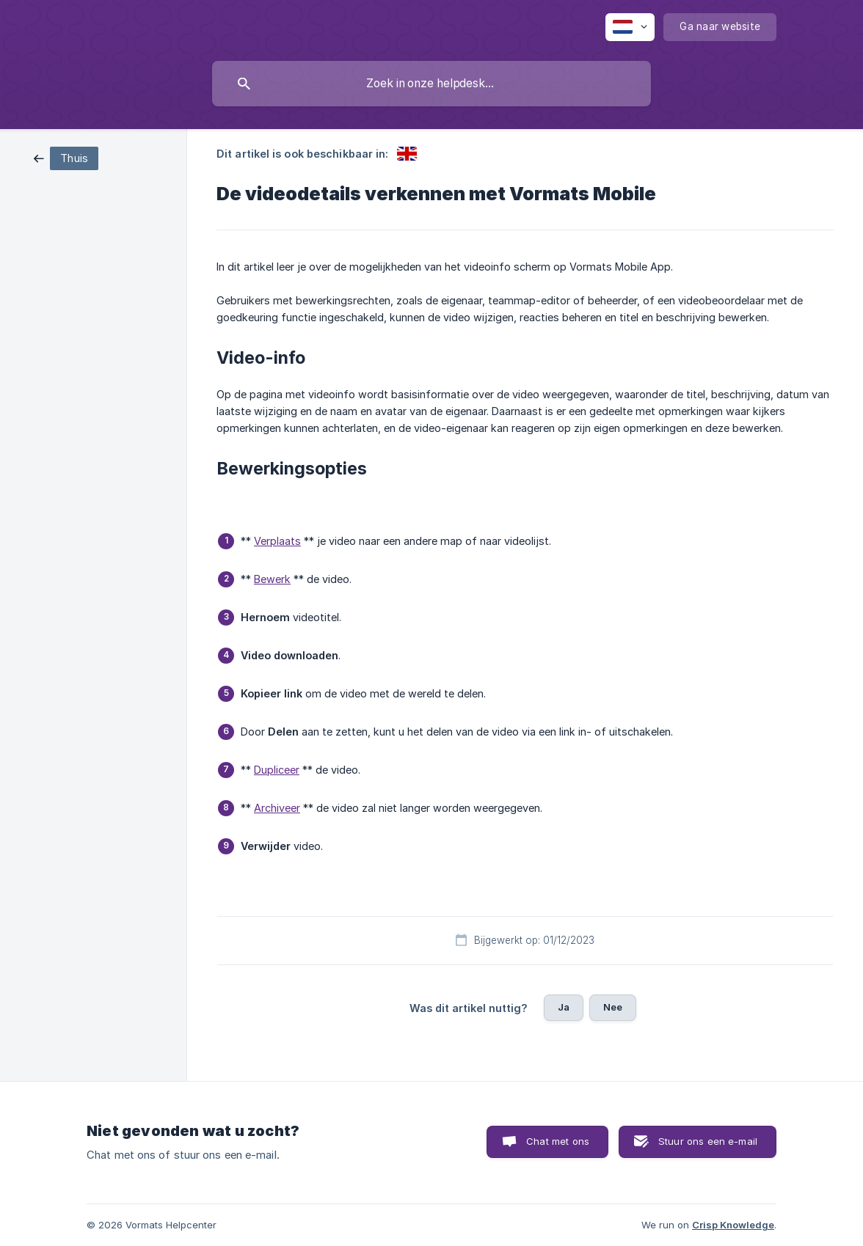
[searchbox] (431, 83)
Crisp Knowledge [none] (733, 1225)
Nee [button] (612, 1007)
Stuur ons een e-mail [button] (707, 1141)
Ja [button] (563, 1007)
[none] (630, 27)
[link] (66, 157)
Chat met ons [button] (557, 1141)
